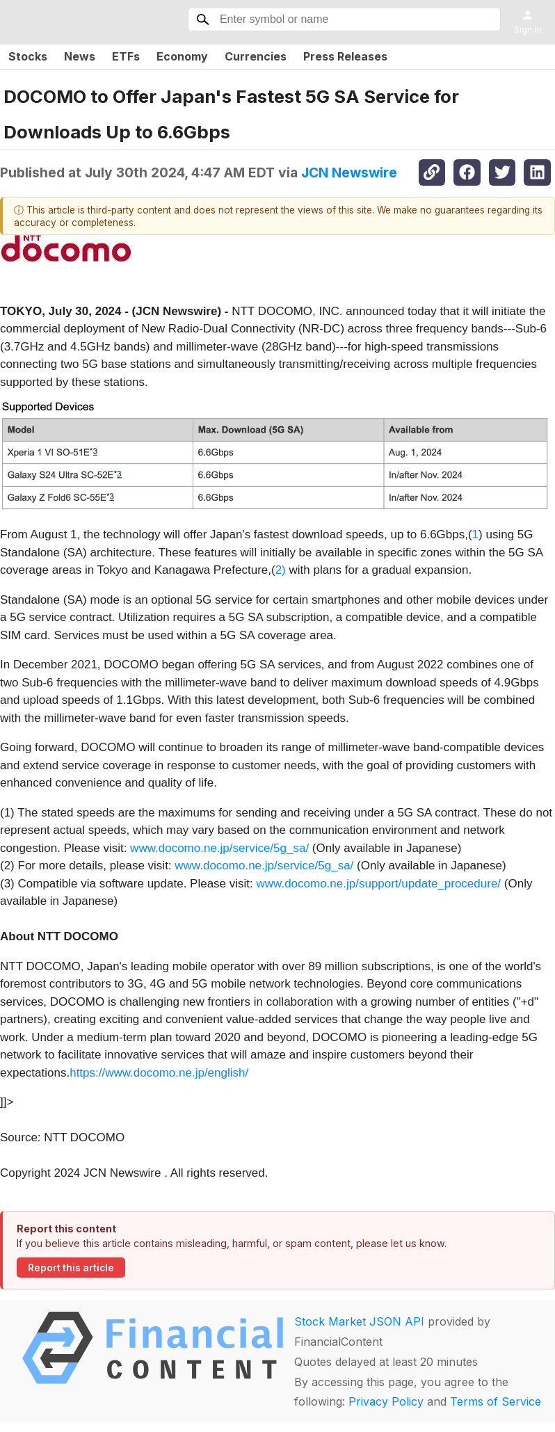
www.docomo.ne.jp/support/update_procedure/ (379, 883)
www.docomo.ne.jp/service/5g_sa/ (219, 848)
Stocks (27, 56)
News (79, 56)
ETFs (126, 56)
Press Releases (345, 56)
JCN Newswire (349, 172)
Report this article (71, 1267)
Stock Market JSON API (359, 1321)
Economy (182, 56)
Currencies (256, 56)
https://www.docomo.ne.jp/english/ (159, 1072)
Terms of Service (495, 1401)
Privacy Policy (386, 1401)
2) (280, 570)
